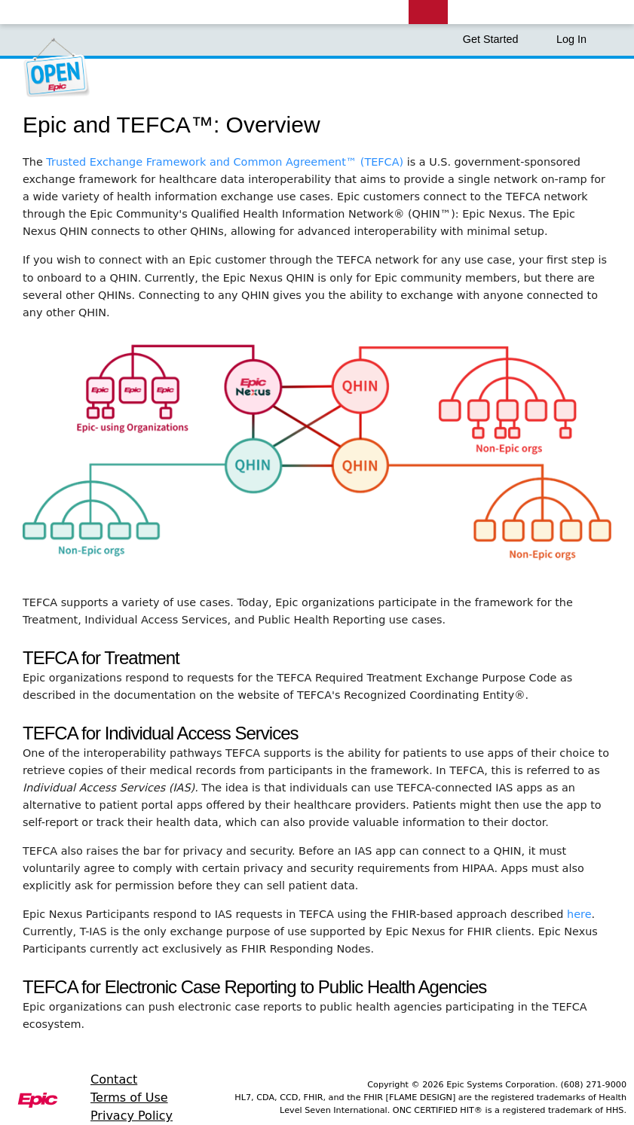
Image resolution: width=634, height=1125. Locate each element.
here (579, 914)
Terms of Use (129, 1097)
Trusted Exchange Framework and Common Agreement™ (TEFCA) (226, 162)
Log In (571, 39)
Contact (113, 1079)
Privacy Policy (131, 1115)
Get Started (498, 39)
